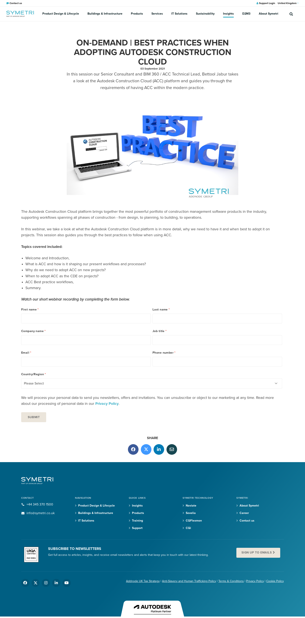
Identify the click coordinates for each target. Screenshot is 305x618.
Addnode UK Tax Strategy (143, 581)
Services (157, 13)
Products (137, 13)
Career (244, 513)
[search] (291, 13)
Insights (228, 13)
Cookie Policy (275, 581)
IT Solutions (179, 13)
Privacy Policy (107, 403)
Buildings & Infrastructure (104, 13)
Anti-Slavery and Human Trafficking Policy (189, 581)
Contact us (247, 520)
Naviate (191, 505)
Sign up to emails (256, 552)
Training (137, 520)
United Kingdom (288, 3)
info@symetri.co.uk (40, 513)
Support (137, 528)
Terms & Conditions (231, 581)
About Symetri (268, 13)
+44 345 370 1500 (39, 504)
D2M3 (246, 13)
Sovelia (191, 513)
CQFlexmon (194, 520)
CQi (188, 528)
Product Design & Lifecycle (60, 13)
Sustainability (205, 13)
